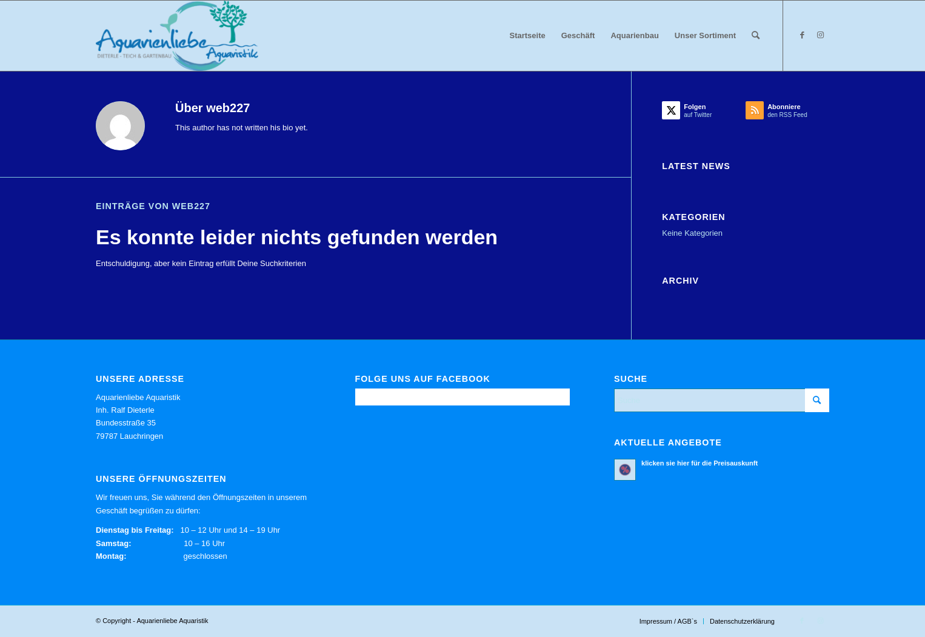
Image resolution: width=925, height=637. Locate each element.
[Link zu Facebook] (802, 35)
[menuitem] (527, 36)
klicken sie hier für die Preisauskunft (699, 463)
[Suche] (755, 36)
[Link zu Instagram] (820, 35)
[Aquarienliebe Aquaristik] (177, 36)
